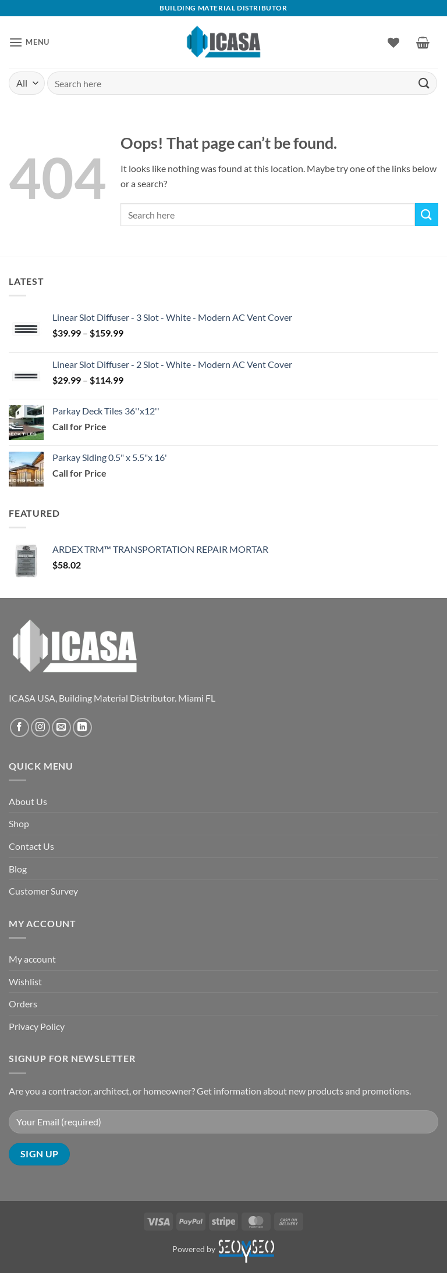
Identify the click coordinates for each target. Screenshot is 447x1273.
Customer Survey (43, 890)
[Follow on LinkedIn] (82, 727)
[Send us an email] (61, 727)
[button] (29, 42)
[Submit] (424, 82)
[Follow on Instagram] (40, 727)
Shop (19, 823)
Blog (18, 868)
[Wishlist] (393, 42)
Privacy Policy (37, 1026)
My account (32, 958)
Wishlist (25, 981)
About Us (28, 801)
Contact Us (31, 846)
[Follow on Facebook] (19, 727)
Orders (23, 1003)
